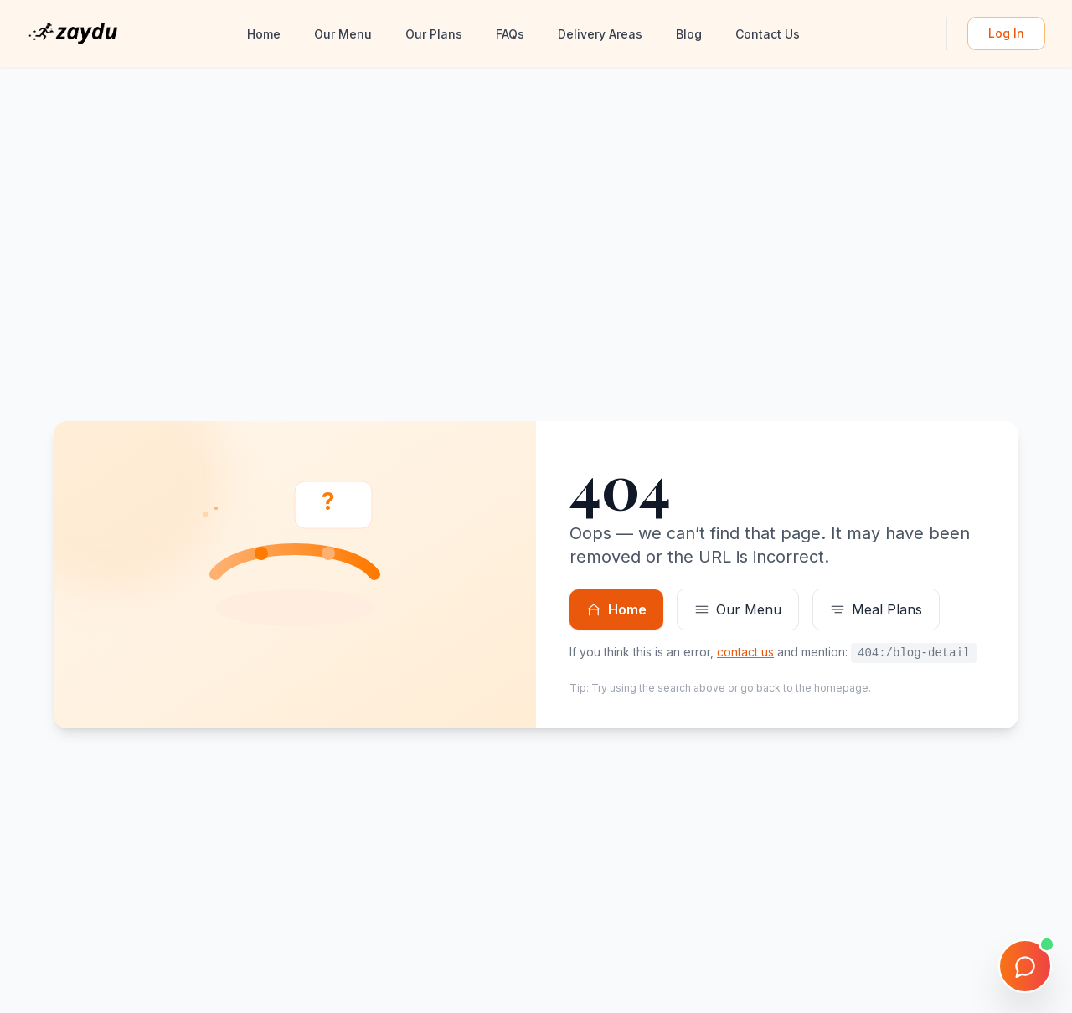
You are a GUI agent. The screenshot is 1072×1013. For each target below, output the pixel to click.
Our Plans (433, 34)
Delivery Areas (600, 34)
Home (264, 34)
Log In (1006, 33)
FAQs (510, 34)
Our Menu (343, 34)
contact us (745, 652)
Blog (689, 34)
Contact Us (767, 34)
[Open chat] (1025, 966)
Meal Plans (876, 609)
